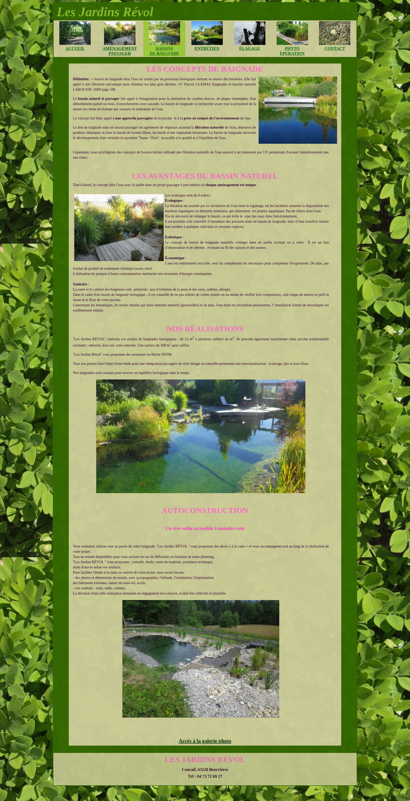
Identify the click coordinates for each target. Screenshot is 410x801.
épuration (292, 53)
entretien (207, 48)
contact (334, 48)
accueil (75, 48)
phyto (292, 48)
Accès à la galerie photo (205, 741)
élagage (249, 48)
